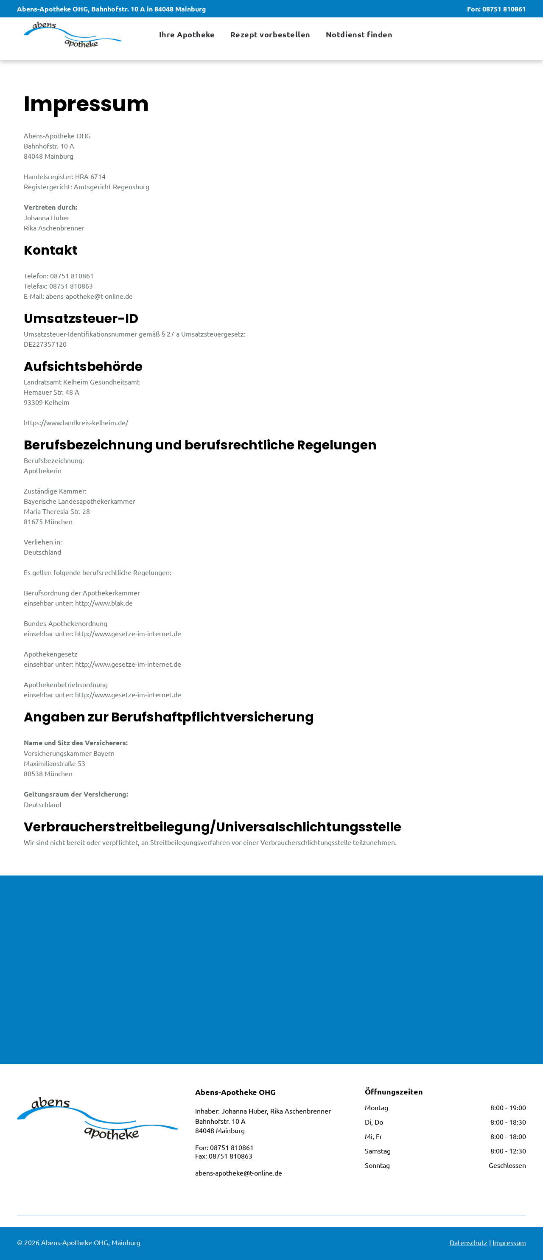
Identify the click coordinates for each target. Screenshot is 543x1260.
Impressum (509, 1242)
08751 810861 (504, 8)
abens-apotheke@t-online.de (238, 1172)
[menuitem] (186, 34)
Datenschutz (468, 1242)
